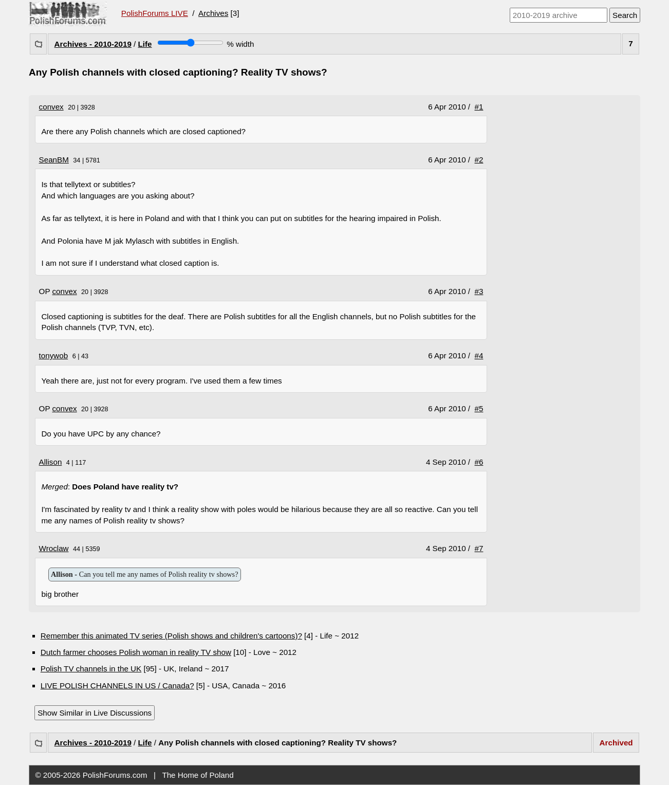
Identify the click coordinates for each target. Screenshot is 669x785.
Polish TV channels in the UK (91, 668)
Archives (213, 13)
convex (51, 106)
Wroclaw (54, 548)
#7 (479, 548)
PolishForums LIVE (154, 13)
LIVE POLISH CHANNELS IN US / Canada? (117, 685)
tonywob (53, 355)
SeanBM (54, 159)
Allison (50, 462)
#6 (479, 462)
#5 (479, 408)
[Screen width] (190, 43)
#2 (479, 159)
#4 (479, 355)
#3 (479, 291)
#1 (479, 106)
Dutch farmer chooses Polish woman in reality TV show (136, 652)
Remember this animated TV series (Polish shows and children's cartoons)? (171, 635)
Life (145, 44)
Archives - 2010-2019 (93, 44)
